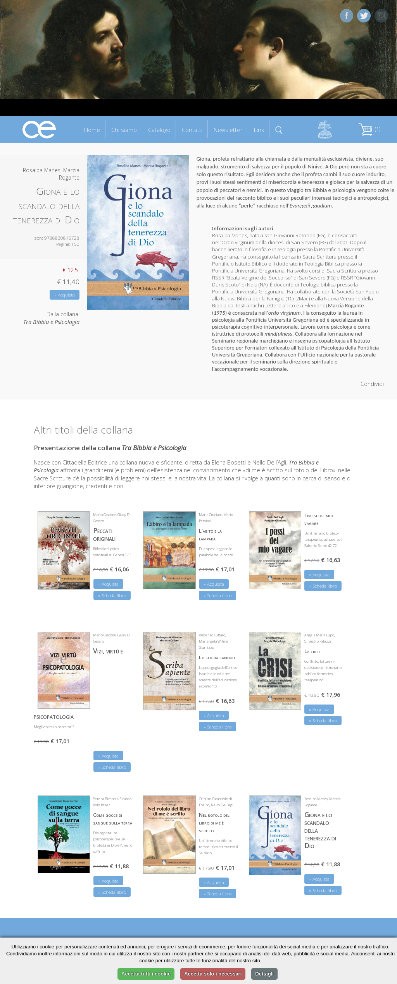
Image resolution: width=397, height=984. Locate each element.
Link (259, 130)
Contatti (192, 130)
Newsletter (228, 130)
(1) (369, 129)
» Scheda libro (112, 595)
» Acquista (64, 295)
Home (92, 130)
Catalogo (159, 130)
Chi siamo (124, 130)
